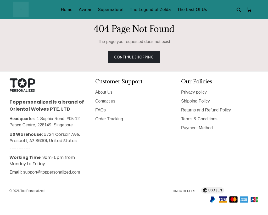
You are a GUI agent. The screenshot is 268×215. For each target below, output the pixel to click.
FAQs (100, 110)
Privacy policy (194, 92)
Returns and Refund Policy (206, 110)
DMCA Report (184, 191)
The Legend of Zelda (150, 9)
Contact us (105, 101)
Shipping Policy (195, 101)
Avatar (85, 9)
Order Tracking (109, 119)
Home (66, 9)
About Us (104, 92)
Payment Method (197, 128)
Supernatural (111, 9)
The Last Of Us (192, 9)
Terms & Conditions (199, 119)
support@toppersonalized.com (51, 172)
